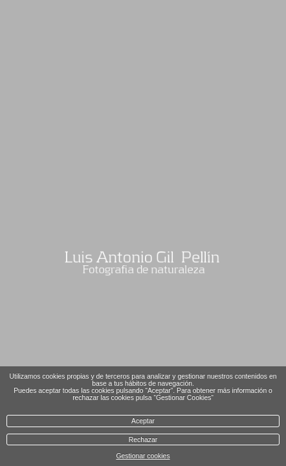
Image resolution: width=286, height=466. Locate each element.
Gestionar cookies (143, 456)
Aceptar (143, 421)
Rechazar (143, 439)
